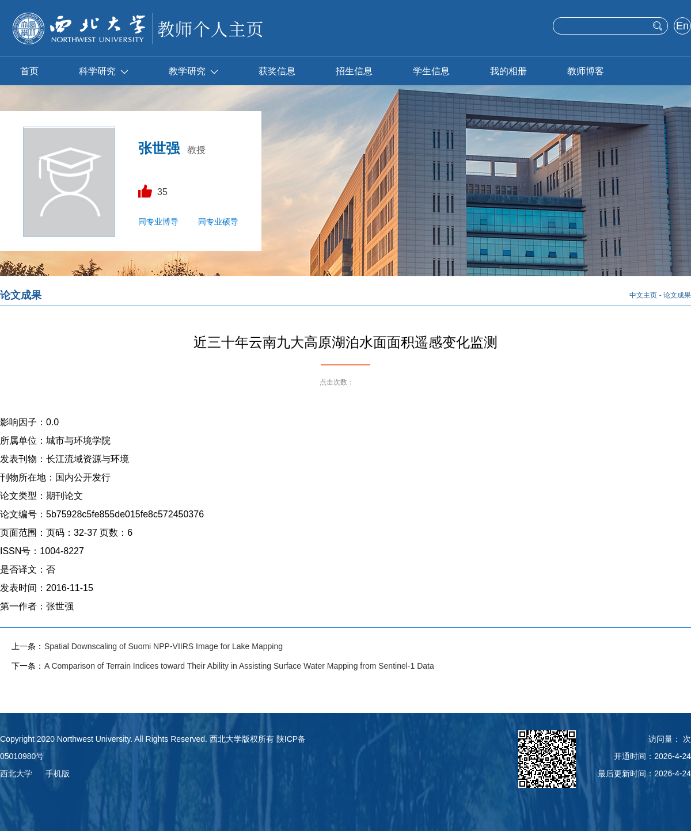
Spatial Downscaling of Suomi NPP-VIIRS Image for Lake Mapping (163, 646)
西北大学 (16, 773)
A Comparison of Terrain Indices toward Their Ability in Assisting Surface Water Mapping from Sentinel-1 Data (239, 665)
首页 (29, 71)
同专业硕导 (218, 221)
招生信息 (354, 71)
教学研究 (193, 71)
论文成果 (677, 295)
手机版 (57, 773)
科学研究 (103, 71)
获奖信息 (277, 71)
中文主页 (643, 295)
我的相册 (508, 71)
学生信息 (431, 71)
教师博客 (585, 71)
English (682, 27)
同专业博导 (158, 221)
